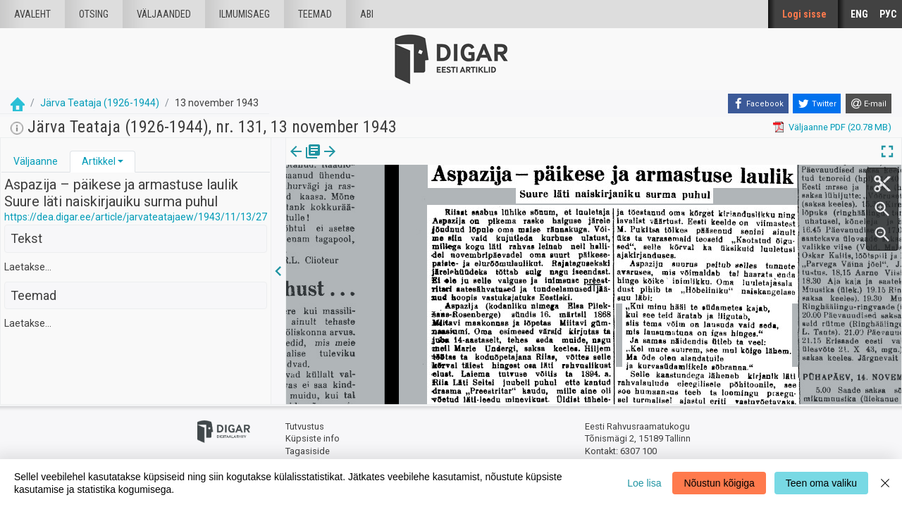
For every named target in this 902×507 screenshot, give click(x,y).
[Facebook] (758, 103)
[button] (120, 161)
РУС (887, 14)
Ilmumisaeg (244, 14)
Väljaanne (35, 161)
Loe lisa (644, 483)
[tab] (35, 162)
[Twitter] (817, 103)
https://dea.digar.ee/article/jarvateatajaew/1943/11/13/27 (135, 217)
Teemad (315, 14)
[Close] (885, 483)
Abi (366, 14)
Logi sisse (804, 14)
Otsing (94, 14)
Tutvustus (304, 426)
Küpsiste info (312, 438)
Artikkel (99, 161)
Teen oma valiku (821, 483)
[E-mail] (868, 103)
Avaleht (32, 14)
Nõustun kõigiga (719, 483)
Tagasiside (307, 451)
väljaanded (164, 14)
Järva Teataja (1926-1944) (99, 102)
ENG (859, 14)
